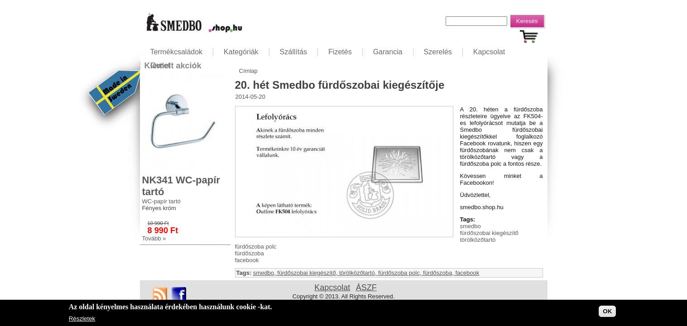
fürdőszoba (249, 253)
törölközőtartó (478, 239)
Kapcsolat (489, 52)
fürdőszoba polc (256, 246)
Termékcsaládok (176, 52)
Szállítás (293, 52)
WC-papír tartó (161, 201)
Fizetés (340, 52)
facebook (247, 260)
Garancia (388, 52)
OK (607, 311)
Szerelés (438, 52)
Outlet (160, 65)
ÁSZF (366, 287)
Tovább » (154, 238)
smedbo (470, 226)
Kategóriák (241, 52)
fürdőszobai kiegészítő (489, 233)
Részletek (82, 319)
